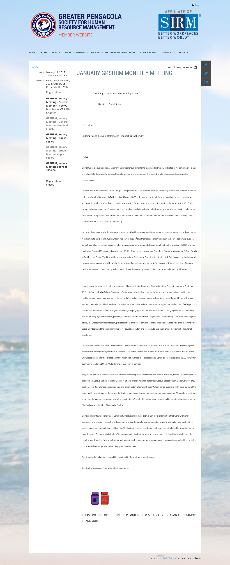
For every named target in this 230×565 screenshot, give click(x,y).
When (41, 72)
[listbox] (183, 67)
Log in (198, 5)
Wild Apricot (170, 558)
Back (35, 67)
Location (39, 80)
